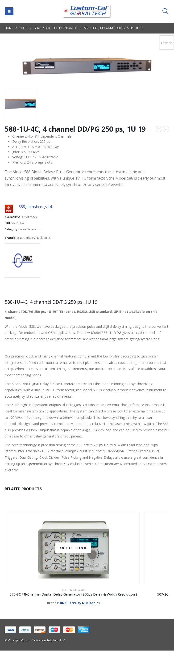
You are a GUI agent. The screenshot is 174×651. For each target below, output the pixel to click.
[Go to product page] (45, 547)
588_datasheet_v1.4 (35, 206)
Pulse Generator (30, 229)
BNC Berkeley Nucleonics (34, 238)
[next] (166, 129)
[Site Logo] (87, 11)
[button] (9, 11)
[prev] (159, 129)
